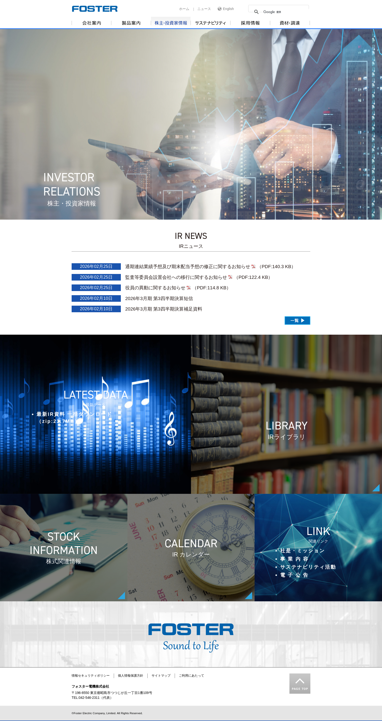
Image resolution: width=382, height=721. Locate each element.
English (228, 9)
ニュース (204, 9)
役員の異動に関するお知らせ (155, 287)
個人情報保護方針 (130, 675)
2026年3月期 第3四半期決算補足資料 (163, 309)
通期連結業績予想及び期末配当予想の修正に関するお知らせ (187, 266)
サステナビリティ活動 (308, 567)
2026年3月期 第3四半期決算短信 (159, 298)
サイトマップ (161, 675)
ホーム (184, 9)
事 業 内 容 (294, 558)
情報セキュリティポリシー (91, 675)
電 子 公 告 (294, 575)
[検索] (291, 12)
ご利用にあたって (191, 675)
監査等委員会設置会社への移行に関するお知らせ (176, 277)
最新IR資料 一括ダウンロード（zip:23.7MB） (74, 417)
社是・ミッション (302, 550)
